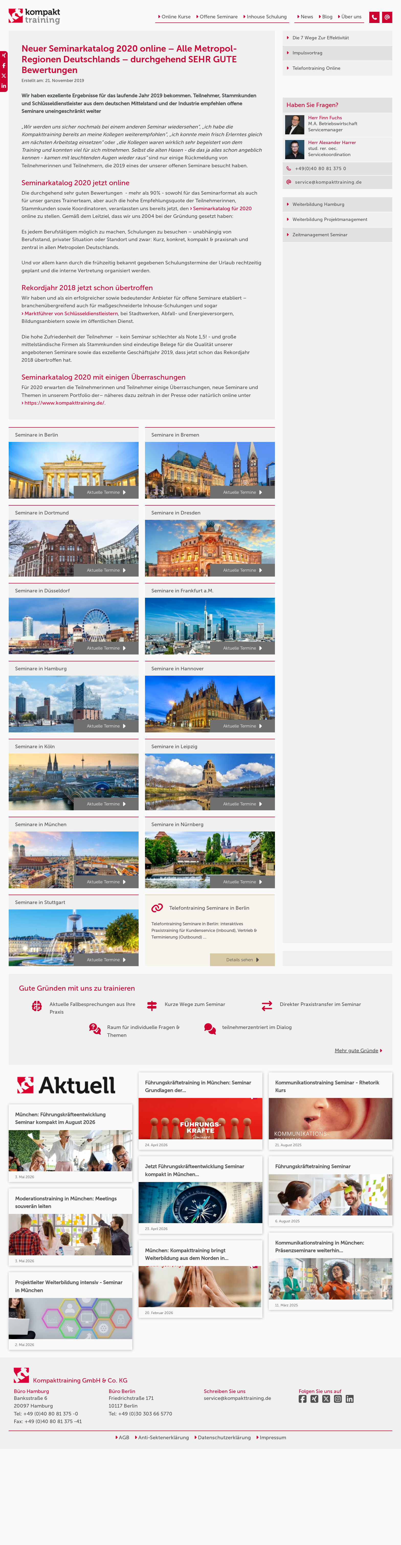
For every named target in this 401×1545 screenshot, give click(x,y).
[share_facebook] (4, 66)
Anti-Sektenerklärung (162, 1437)
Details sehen (242, 959)
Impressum (271, 1437)
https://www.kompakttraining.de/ (64, 403)
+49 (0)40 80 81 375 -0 (50, 1414)
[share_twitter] (4, 77)
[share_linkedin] (4, 87)
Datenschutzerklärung (222, 1437)
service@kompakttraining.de (237, 1398)
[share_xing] (4, 56)
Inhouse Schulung (265, 17)
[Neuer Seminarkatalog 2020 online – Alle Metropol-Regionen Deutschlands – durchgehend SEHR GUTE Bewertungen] (374, 17)
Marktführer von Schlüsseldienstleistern (71, 313)
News (305, 17)
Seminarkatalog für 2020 (222, 208)
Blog (325, 17)
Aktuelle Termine (106, 492)
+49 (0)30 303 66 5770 (145, 1414)
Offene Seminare (217, 17)
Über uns (350, 17)
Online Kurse (174, 17)
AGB (122, 1437)
